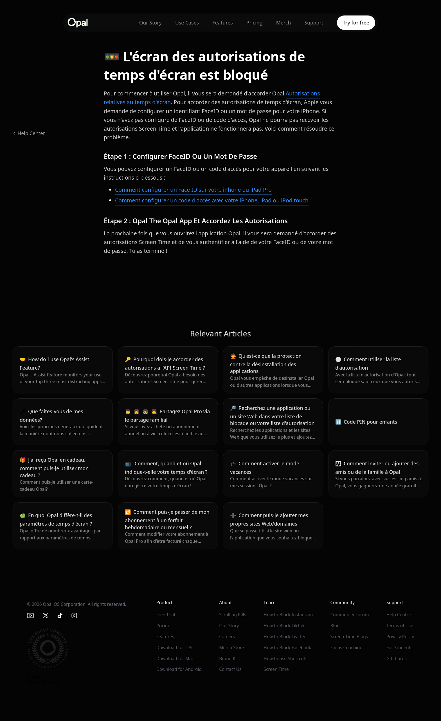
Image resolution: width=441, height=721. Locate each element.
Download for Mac (175, 658)
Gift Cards (396, 658)
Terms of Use (399, 625)
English (33, 676)
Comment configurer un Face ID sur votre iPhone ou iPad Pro (193, 189)
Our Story (150, 22)
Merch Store (231, 647)
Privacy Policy (400, 636)
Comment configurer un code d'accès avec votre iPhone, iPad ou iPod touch (212, 200)
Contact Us (230, 669)
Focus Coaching (346, 647)
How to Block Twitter (285, 636)
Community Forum (349, 614)
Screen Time (276, 669)
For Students (399, 647)
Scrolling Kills (232, 614)
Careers (227, 636)
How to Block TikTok (284, 625)
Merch (283, 22)
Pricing (254, 22)
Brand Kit (228, 658)
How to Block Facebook (287, 647)
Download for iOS (174, 647)
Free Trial (165, 614)
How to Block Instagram (288, 614)
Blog (334, 625)
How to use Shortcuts (285, 658)
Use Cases (187, 22)
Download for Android (179, 669)
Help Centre (398, 614)
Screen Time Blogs (349, 636)
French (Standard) (43, 682)
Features (222, 22)
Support (313, 22)
